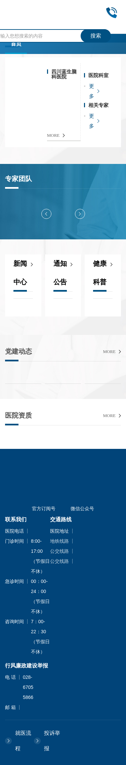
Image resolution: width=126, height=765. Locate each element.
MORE (53, 135)
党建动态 (18, 351)
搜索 (95, 36)
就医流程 (23, 740)
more (21, 264)
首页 (16, 44)
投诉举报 (52, 740)
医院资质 (18, 415)
